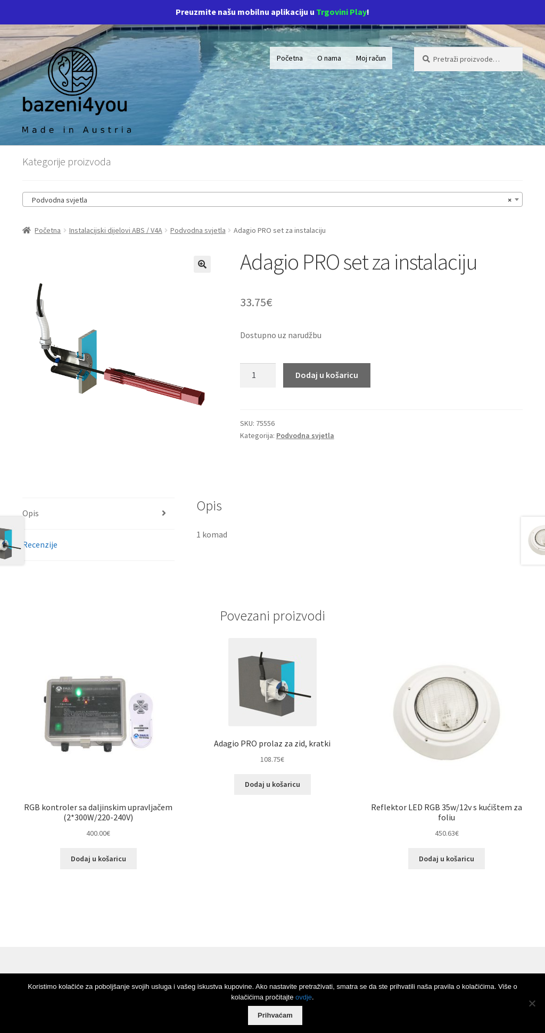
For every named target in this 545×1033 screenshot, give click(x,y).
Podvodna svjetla (198, 230)
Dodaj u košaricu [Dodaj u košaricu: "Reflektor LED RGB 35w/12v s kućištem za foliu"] (446, 858)
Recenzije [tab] (39, 544)
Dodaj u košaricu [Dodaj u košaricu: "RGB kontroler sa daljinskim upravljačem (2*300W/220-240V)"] (98, 858)
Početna (290, 58)
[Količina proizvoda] (258, 375)
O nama (329, 58)
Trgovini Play (341, 11)
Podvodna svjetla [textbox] (269, 199)
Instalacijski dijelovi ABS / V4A (115, 230)
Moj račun (371, 58)
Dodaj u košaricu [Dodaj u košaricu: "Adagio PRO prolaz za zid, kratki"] (272, 784)
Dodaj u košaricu (326, 374)
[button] (202, 264)
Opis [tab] (30, 513)
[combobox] (272, 199)
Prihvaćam (275, 1015)
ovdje (303, 997)
